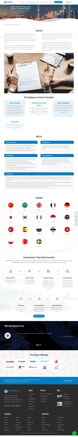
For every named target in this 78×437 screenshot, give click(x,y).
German (67, 209)
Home (20, 2)
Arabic (25, 209)
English (70, 2)
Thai (53, 234)
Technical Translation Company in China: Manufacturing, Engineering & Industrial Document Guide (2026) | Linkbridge (68, 396)
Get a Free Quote (58, 2)
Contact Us (51, 2)
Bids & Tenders (61, 430)
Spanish (24, 234)
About (31, 391)
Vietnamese (67, 234)
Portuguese (11, 234)
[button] (74, 433)
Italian (39, 222)
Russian (39, 234)
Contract (17, 24)
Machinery (60, 420)
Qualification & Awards (32, 401)
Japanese (11, 222)
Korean (25, 222)
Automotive (45, 430)
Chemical (59, 428)
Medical (59, 423)
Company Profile (31, 396)
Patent (43, 420)
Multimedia (43, 402)
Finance (44, 423)
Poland (10, 246)
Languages (37, 2)
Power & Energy (46, 425)
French (53, 209)
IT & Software (60, 418)
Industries (32, 2)
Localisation (43, 399)
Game (43, 418)
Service (28, 2)
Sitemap (56, 433)
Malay (67, 222)
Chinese (10, 209)
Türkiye (25, 246)
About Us (24, 2)
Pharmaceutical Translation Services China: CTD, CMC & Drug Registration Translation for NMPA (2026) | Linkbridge (68, 404)
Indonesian (53, 222)
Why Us (31, 404)
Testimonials (42, 2)
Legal (43, 428)
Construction (60, 425)
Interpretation (44, 397)
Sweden (39, 246)
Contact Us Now (39, 316)
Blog (47, 2)
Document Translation (46, 394)
